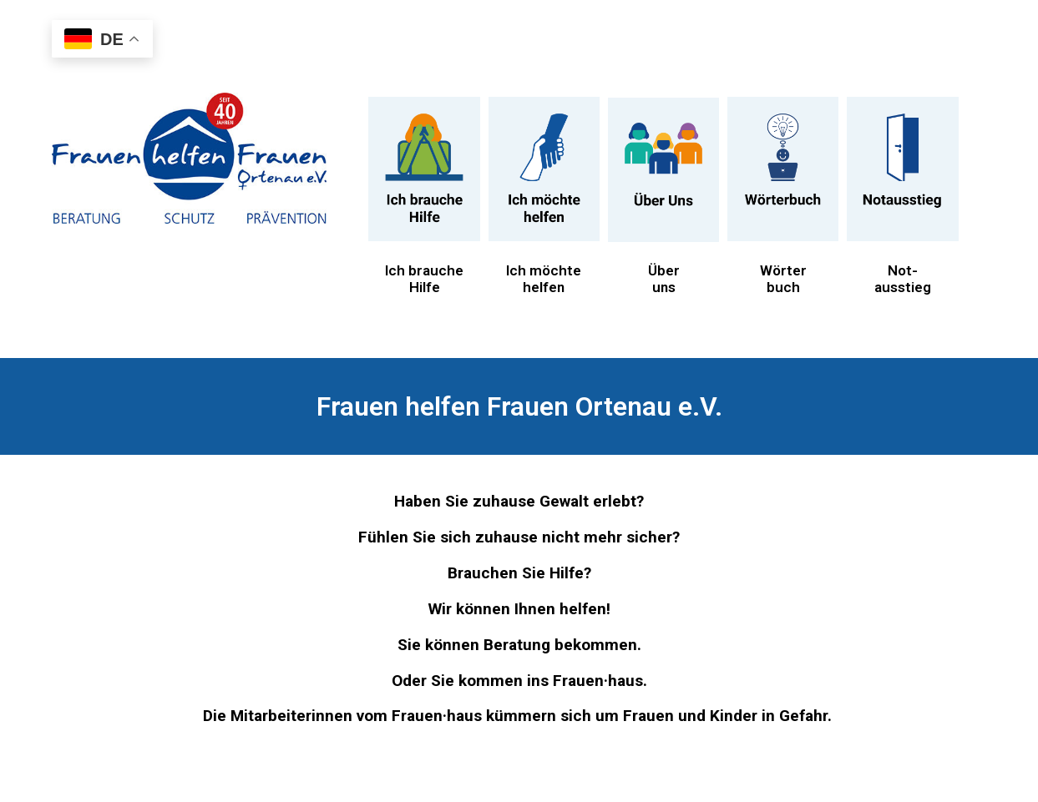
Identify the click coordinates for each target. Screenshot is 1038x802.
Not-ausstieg (902, 278)
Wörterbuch (783, 278)
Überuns (664, 278)
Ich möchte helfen (543, 278)
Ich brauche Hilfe (424, 278)
